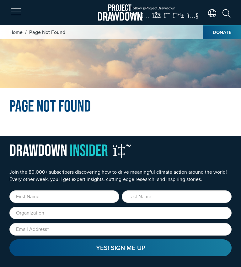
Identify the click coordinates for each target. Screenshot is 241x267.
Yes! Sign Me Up (120, 247)
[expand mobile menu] (15, 12)
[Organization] (120, 213)
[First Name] (64, 196)
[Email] (120, 229)
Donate (222, 32)
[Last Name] (177, 196)
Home (16, 32)
